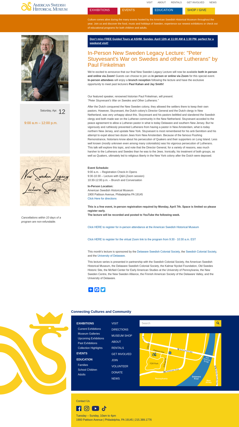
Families (83, 365)
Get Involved (195, 2)
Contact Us (83, 401)
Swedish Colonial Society (201, 251)
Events (128, 10)
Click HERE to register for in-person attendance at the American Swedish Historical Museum (143, 227)
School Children (87, 369)
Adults (81, 374)
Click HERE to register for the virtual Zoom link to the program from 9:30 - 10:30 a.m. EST (142, 239)
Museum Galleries (89, 333)
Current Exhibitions (89, 328)
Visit (150, 2)
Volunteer (119, 366)
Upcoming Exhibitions (91, 338)
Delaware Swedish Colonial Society (158, 251)
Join (114, 360)
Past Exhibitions (87, 343)
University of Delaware (111, 255)
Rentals (176, 2)
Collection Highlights (90, 348)
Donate (117, 372)
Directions (119, 329)
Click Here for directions (102, 198)
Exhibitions (100, 10)
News (213, 2)
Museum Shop (121, 335)
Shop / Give (196, 10)
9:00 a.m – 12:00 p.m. (41, 123)
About (162, 2)
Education (164, 10)
